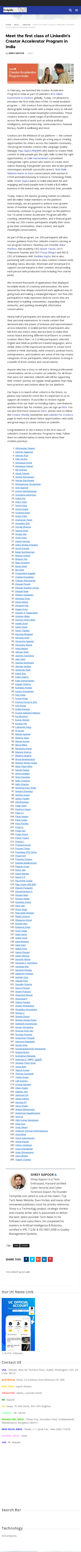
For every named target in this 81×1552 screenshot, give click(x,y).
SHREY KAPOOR (42, 1175)
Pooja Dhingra (49, 253)
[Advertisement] (41, 1480)
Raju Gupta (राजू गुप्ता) (30, 151)
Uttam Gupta (21, 181)
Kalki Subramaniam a (45, 159)
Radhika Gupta (42, 257)
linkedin (26, 25)
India (16, 25)
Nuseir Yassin (48, 249)
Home (8, 25)
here (64, 408)
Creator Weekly (21, 415)
